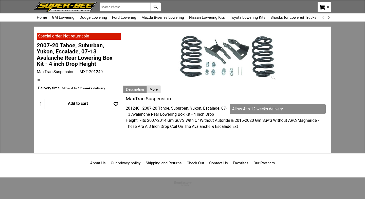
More (154, 89)
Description (135, 89)
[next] (328, 17)
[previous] (323, 17)
